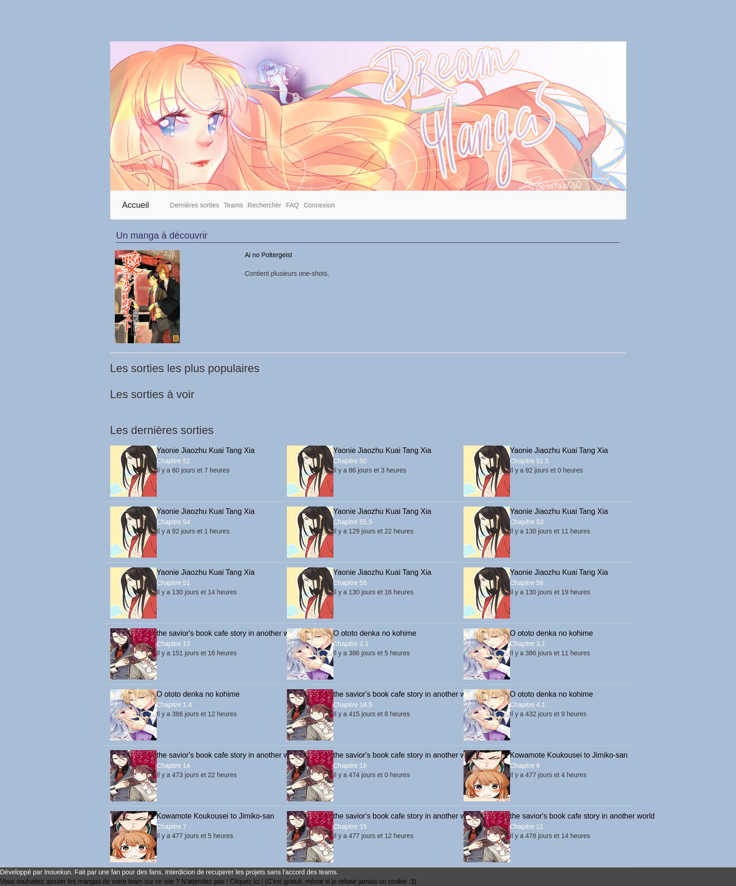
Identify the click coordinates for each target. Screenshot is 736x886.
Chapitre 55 (350, 582)
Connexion (319, 205)
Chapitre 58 (527, 582)
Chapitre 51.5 (529, 461)
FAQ (292, 205)
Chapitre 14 (173, 765)
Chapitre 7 (172, 826)
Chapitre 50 (350, 461)
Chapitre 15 (350, 826)
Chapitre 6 (525, 765)
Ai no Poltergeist (268, 255)
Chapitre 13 (173, 643)
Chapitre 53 (527, 522)
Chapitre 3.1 (527, 643)
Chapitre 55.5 (352, 522)
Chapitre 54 (173, 522)
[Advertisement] (279, 20)
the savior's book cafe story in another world (215, 633)
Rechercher (264, 205)
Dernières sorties (194, 205)
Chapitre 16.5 (352, 704)
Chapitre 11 (527, 826)
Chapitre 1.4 (174, 704)
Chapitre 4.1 (527, 704)
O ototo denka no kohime (375, 633)
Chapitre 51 (173, 582)
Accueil (135, 205)
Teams (233, 205)
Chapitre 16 (350, 765)
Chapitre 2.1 (351, 643)
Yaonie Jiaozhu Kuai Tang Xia (206, 450)
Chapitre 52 (173, 461)
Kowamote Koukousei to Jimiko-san (568, 755)
